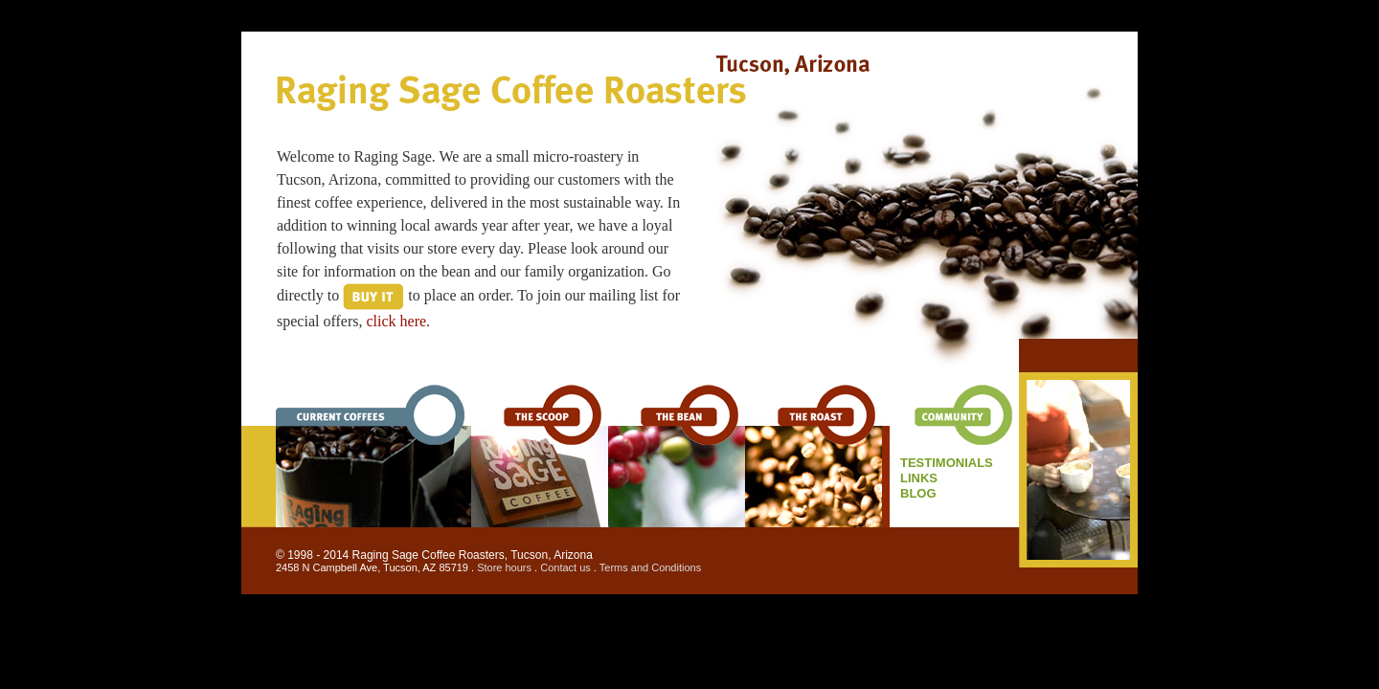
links (919, 478)
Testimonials (946, 463)
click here (396, 321)
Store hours (504, 567)
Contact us (565, 567)
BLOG (918, 493)
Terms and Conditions (650, 567)
